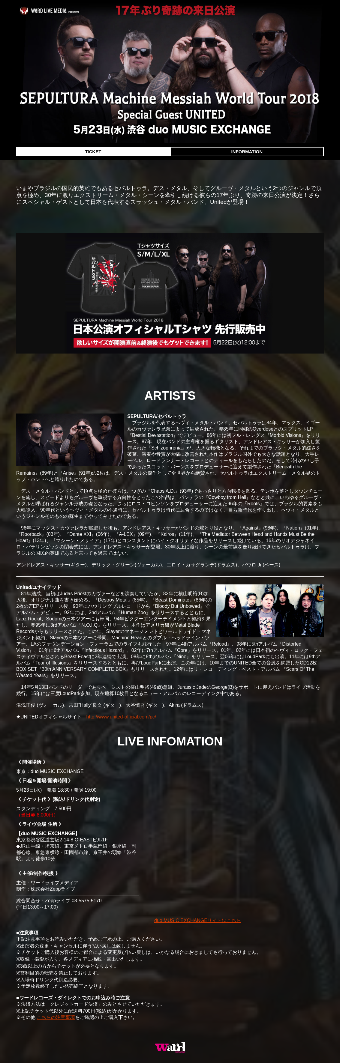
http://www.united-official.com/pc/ (121, 716)
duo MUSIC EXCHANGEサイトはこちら (197, 920)
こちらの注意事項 (56, 1017)
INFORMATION (247, 151)
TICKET (93, 151)
